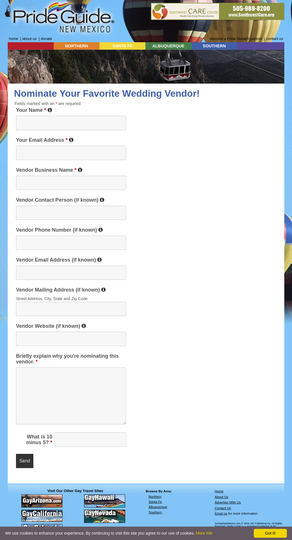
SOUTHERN (214, 46)
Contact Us (223, 508)
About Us (221, 497)
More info (204, 533)
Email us (221, 513)
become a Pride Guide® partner (236, 39)
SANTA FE (122, 46)
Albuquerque (158, 507)
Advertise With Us (228, 502)
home (13, 39)
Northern (155, 496)
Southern (155, 512)
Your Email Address (45, 140)
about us (29, 39)
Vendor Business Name (49, 170)
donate (46, 39)
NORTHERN (76, 46)
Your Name (34, 110)
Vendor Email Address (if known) (59, 260)
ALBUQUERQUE (168, 46)
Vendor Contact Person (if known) (60, 200)
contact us (274, 39)
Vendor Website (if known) (51, 326)
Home (219, 491)
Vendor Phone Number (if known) (59, 230)
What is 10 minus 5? (39, 439)
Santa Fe (155, 501)
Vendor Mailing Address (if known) (61, 290)
